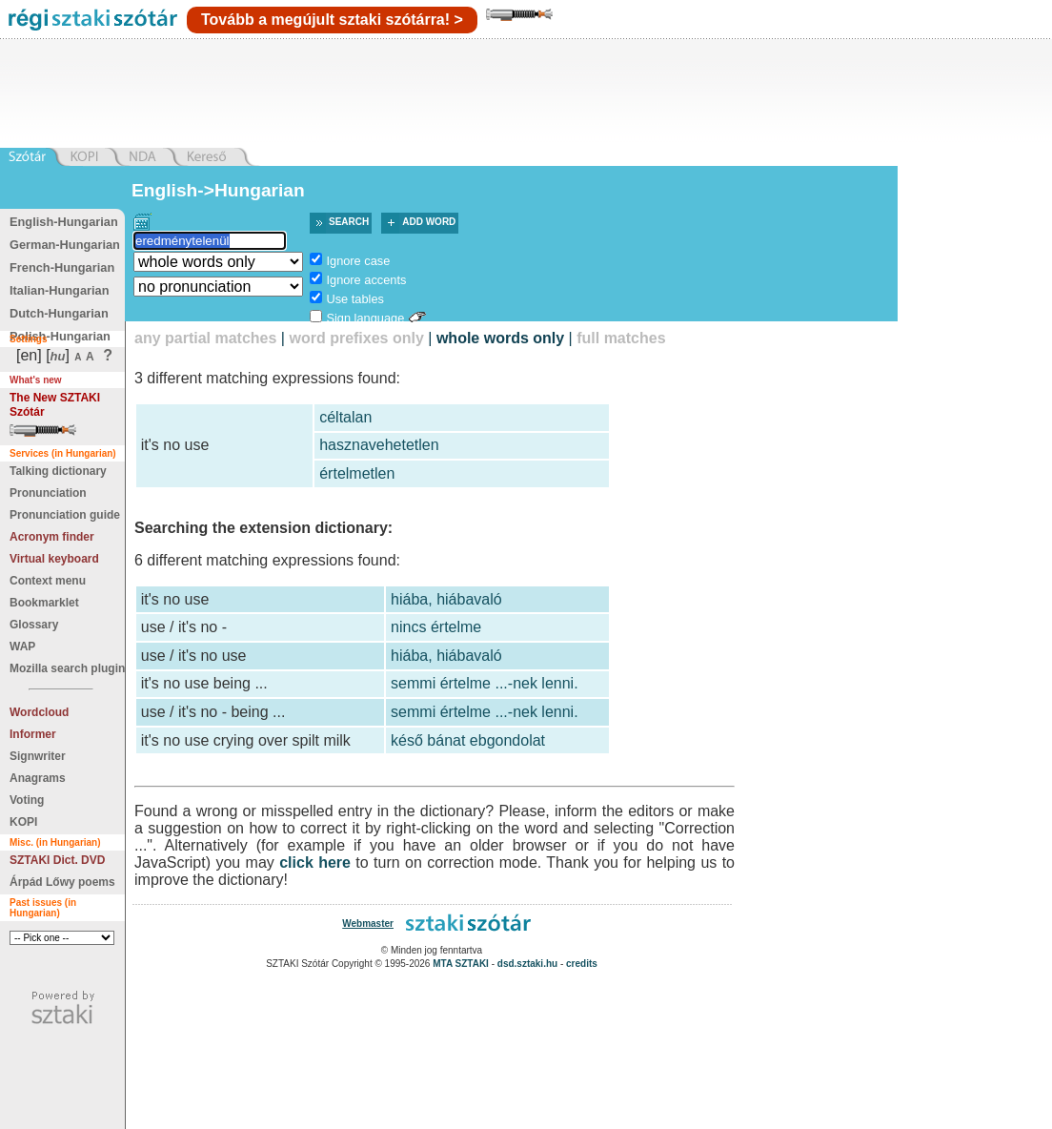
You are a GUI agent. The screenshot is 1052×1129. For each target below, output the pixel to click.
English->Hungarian (218, 190)
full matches (621, 338)
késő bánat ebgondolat (468, 740)
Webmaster (368, 923)
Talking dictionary (58, 471)
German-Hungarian (65, 244)
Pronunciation (48, 493)
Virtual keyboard (54, 558)
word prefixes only (356, 338)
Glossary (34, 624)
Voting (27, 800)
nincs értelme (436, 627)
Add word (428, 221)
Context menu (48, 580)
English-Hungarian (64, 222)
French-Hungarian (62, 267)
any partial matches (205, 338)
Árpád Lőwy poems (62, 882)
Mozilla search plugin (67, 668)
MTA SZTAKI (461, 963)
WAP (22, 646)
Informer (33, 734)
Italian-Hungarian (60, 290)
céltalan (345, 417)
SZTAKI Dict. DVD (57, 860)
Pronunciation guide (65, 515)
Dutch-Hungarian (59, 313)
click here (315, 862)
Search (349, 221)
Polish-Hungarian (60, 336)
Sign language (365, 318)
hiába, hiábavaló (446, 599)
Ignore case (358, 261)
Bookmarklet (44, 602)
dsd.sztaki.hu (527, 963)
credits (581, 963)
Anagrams (38, 778)
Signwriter (38, 756)
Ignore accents (366, 280)
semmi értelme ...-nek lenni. (484, 683)
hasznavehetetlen (378, 445)
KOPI (23, 822)
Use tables (354, 299)
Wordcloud (39, 712)
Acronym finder (52, 537)
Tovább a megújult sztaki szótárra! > (332, 19)
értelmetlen (356, 473)
